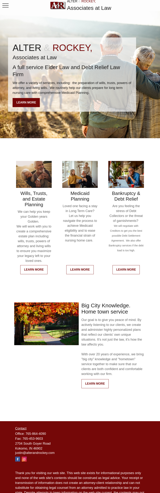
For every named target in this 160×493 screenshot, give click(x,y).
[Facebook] (17, 459)
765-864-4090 (36, 434)
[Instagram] (24, 459)
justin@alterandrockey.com (35, 453)
